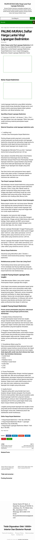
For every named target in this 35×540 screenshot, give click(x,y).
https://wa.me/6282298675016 (10, 47)
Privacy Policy (19, 533)
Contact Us (19, 535)
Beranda (3, 22)
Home (2, 27)
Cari (32, 18)
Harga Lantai (6, 27)
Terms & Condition (7, 533)
